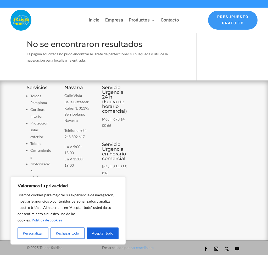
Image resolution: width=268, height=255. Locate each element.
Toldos (35, 143)
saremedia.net (142, 247)
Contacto (170, 20)
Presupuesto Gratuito (233, 20)
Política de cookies (47, 220)
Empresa (114, 20)
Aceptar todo (102, 233)
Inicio (94, 20)
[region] (68, 211)
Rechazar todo (67, 233)
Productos (139, 20)
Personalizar (33, 233)
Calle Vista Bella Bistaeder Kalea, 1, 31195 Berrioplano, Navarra (76, 108)
